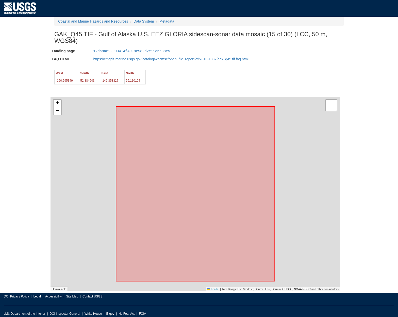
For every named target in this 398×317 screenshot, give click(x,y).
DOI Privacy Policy (16, 296)
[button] (57, 103)
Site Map (72, 296)
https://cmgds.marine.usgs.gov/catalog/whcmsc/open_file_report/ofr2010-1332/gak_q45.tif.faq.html (171, 59)
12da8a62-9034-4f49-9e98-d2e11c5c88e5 (131, 50)
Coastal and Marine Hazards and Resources (93, 21)
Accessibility (53, 296)
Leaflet (213, 288)
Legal (37, 296)
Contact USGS (92, 296)
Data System (144, 21)
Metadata (166, 21)
